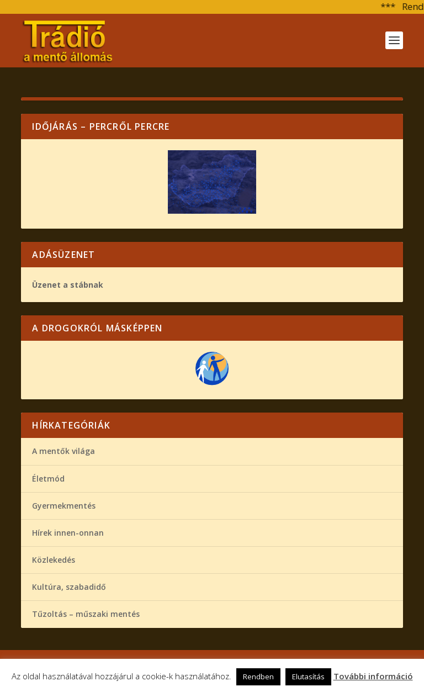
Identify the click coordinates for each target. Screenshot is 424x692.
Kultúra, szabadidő (69, 587)
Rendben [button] (258, 677)
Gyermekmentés (64, 505)
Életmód (48, 478)
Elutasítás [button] (308, 677)
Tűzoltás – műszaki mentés (86, 614)
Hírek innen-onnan (68, 532)
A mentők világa (63, 451)
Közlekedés (53, 559)
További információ (373, 676)
